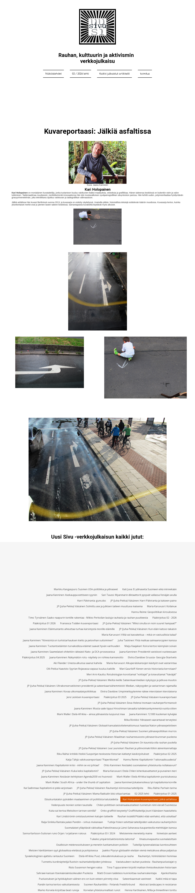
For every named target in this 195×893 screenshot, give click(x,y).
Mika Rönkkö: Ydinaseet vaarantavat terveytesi (150, 719)
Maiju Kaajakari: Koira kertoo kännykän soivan (150, 646)
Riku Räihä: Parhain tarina (162, 788)
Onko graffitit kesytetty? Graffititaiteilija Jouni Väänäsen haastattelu (139, 810)
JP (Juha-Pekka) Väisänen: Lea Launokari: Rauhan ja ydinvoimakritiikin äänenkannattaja (128, 748)
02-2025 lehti (142, 793)
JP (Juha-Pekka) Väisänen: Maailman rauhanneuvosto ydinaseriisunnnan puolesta (131, 737)
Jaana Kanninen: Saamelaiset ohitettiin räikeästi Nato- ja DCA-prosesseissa (73, 651)
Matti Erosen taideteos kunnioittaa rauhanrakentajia (127, 873)
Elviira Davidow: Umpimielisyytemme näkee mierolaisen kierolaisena (138, 691)
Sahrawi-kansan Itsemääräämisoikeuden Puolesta (64, 873)
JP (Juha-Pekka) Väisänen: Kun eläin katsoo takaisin (148, 629)
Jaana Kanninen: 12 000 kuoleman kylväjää (153, 714)
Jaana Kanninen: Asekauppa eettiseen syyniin (71, 595)
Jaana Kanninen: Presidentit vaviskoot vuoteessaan (148, 651)
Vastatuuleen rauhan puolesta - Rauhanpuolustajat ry (146, 861)
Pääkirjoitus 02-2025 (165, 754)
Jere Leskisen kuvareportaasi (83, 697)
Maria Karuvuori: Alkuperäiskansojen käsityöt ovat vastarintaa (141, 663)
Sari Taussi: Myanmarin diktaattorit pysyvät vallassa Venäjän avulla (139, 595)
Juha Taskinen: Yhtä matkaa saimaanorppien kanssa (147, 640)
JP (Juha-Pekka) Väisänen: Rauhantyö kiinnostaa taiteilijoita (110, 788)
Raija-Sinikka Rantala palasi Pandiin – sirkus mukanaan (72, 822)
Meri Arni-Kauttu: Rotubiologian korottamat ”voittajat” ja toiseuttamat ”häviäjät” (132, 674)
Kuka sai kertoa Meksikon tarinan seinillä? (72, 810)
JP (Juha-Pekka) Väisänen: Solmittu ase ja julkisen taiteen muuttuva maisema (100, 606)
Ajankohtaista (169, 873)
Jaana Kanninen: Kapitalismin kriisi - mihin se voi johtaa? (68, 765)
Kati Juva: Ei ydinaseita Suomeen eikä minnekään (149, 589)
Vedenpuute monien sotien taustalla (71, 805)
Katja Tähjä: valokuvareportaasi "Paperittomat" (92, 759)
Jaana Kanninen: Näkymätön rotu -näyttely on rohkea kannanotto (86, 657)
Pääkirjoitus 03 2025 (115, 697)
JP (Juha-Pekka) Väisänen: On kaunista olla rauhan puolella (144, 742)
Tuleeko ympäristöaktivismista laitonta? (112, 839)
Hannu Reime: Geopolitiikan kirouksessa (154, 612)
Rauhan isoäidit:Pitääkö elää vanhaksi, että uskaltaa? (147, 816)
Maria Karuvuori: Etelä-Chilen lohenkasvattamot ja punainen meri (140, 771)
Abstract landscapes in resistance (158, 884)
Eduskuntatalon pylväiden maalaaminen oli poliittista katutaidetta (81, 799)
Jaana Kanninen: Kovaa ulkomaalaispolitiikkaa (70, 691)
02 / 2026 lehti (80, 73)
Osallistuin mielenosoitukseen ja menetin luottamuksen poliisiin (92, 844)
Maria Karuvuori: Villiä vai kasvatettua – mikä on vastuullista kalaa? (139, 634)
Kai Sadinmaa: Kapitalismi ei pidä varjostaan (48, 788)
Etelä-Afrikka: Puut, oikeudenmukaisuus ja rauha (106, 856)
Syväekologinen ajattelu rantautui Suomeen (49, 856)
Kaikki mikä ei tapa (166, 878)
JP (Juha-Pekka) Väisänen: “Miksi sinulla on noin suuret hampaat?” (140, 623)
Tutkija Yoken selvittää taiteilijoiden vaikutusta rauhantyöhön (142, 822)
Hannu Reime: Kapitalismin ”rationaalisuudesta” (150, 759)
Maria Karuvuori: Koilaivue (162, 606)
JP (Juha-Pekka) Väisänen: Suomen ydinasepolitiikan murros (143, 731)
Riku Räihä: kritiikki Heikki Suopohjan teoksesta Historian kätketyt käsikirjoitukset (103, 754)
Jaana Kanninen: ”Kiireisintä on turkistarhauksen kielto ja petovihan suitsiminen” (68, 640)
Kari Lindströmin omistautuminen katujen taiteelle (85, 816)
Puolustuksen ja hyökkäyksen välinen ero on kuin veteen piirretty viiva (78, 878)
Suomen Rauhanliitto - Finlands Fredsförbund (109, 884)
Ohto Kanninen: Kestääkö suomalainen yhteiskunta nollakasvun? (140, 765)
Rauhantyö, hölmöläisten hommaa (157, 856)
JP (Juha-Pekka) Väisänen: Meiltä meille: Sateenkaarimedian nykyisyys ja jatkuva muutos (128, 680)
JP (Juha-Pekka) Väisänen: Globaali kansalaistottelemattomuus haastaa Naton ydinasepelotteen (123, 725)
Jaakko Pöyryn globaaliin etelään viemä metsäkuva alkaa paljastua (139, 850)
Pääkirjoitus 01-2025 (165, 793)
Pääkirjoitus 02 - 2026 (164, 617)
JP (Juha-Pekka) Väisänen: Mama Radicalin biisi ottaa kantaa (96, 793)
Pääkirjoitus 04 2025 (33, 657)
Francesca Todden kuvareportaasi (79, 623)
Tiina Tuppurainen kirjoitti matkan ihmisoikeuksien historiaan (142, 867)
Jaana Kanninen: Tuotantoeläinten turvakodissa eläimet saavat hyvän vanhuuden (74, 646)
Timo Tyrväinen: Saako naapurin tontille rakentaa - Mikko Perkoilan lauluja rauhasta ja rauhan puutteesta (88, 617)
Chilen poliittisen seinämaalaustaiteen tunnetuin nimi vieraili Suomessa (137, 805)
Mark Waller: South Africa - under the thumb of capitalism (78, 782)
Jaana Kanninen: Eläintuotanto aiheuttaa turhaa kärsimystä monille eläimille (72, 629)
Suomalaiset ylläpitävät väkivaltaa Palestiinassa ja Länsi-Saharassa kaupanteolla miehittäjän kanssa (121, 827)
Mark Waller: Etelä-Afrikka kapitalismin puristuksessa (147, 776)
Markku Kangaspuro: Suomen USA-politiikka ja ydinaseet (86, 589)
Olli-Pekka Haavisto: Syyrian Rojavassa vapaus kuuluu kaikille (81, 668)
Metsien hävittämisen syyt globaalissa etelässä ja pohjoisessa (63, 850)
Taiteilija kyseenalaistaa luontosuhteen (154, 844)
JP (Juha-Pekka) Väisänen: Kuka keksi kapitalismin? (70, 771)
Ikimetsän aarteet (167, 833)
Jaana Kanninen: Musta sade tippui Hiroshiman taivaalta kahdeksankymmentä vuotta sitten (125, 708)
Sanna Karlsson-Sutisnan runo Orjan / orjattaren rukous (54, 833)
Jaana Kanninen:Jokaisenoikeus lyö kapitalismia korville (146, 782)
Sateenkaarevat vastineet (137, 878)
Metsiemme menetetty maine (135, 833)
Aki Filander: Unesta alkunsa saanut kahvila (78, 663)
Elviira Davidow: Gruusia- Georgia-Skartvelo (152, 657)
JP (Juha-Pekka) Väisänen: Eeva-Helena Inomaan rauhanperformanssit (137, 702)
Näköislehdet (53, 73)
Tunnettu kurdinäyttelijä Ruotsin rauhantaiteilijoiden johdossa (76, 861)
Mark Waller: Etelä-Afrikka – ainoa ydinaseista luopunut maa (91, 714)
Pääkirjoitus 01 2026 (44, 623)
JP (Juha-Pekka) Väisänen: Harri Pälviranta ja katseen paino (144, 600)
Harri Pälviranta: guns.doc (91, 600)
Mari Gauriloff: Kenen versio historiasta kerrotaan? (148, 668)
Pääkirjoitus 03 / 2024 (103, 833)
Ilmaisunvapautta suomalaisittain (158, 839)
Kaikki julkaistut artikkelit (114, 73)
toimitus (145, 73)
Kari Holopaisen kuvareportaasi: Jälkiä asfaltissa (150, 799)
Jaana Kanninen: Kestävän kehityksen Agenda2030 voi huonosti (76, 776)
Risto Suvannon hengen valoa (85, 867)
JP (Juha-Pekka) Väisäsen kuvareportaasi (154, 697)
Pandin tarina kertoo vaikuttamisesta (58, 884)
